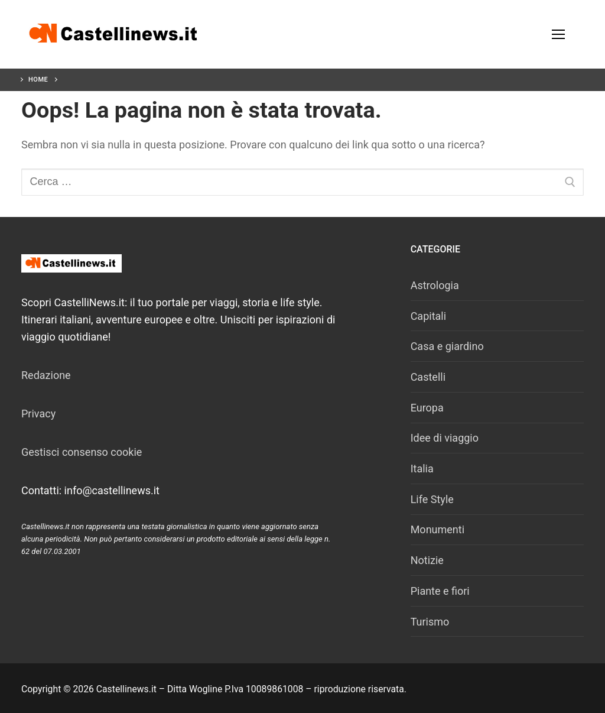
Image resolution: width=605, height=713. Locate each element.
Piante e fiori (440, 591)
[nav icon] (558, 34)
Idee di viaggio (445, 438)
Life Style (432, 499)
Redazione (46, 375)
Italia (422, 468)
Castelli (428, 377)
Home (38, 79)
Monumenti (437, 529)
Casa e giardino (447, 346)
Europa (427, 407)
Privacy (38, 413)
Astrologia (435, 285)
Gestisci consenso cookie (81, 452)
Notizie (427, 560)
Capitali (428, 316)
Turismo (430, 621)
